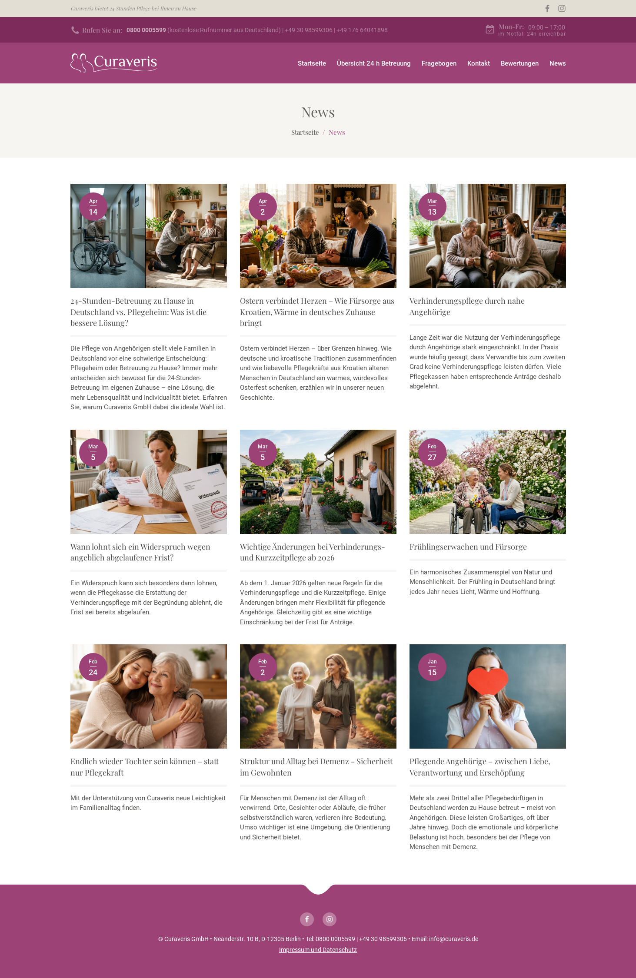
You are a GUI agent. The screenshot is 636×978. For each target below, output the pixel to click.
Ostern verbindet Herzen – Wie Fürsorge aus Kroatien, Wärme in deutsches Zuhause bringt (317, 311)
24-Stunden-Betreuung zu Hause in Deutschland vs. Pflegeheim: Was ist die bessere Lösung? (138, 311)
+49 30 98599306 (309, 30)
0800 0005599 (335, 938)
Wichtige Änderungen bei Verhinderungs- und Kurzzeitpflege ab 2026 (312, 552)
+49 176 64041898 (362, 30)
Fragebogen (439, 63)
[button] (620, 967)
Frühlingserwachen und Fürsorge (468, 546)
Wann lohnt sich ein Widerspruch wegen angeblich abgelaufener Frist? (140, 552)
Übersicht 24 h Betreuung (374, 63)
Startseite (312, 63)
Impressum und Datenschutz (318, 949)
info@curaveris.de (453, 938)
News (557, 63)
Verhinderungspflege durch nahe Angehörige (467, 306)
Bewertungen (520, 63)
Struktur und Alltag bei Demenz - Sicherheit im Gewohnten (316, 766)
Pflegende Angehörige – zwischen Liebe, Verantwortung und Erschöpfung (480, 766)
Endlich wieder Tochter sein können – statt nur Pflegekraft (144, 766)
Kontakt (478, 63)
